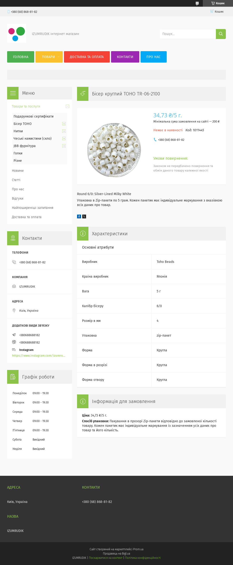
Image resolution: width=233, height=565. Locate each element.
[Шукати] (221, 34)
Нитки (18, 131)
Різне (18, 161)
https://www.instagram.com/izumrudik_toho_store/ (39, 355)
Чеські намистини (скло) (33, 139)
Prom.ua (138, 549)
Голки (18, 153)
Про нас (153, 57)
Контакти (125, 57)
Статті (16, 180)
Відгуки (17, 199)
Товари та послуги (26, 106)
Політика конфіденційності (143, 558)
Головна (20, 57)
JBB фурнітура (25, 146)
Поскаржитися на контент (105, 558)
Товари (48, 57)
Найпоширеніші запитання (32, 208)
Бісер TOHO (23, 124)
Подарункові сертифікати (33, 116)
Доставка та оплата (87, 57)
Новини (18, 171)
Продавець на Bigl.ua (116, 553)
